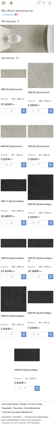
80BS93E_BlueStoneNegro (39, 204)
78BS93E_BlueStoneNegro (12, 316)
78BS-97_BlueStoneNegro (12, 201)
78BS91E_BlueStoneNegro (12, 258)
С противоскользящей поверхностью (17, 412)
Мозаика (23, 404)
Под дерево (6, 408)
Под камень (18, 408)
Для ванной (13, 404)
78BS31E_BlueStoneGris (11, 89)
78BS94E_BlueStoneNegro (26, 370)
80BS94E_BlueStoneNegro (39, 313)
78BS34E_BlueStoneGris (38, 146)
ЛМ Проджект (34, 423)
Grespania (8, 14)
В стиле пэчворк (35, 404)
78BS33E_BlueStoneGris (38, 92)
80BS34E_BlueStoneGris (11, 146)
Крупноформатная (32, 408)
